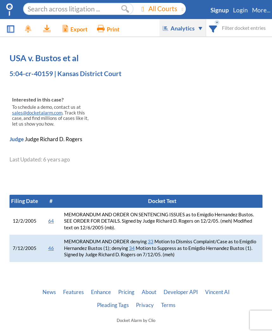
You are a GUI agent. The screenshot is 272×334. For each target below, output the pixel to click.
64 (51, 221)
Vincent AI (217, 292)
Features (73, 292)
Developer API (181, 292)
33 (150, 241)
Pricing (126, 292)
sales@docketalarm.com (37, 112)
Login (240, 10)
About (149, 292)
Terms (168, 305)
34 (132, 248)
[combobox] (213, 27)
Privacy (145, 305)
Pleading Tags (113, 305)
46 (51, 248)
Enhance (101, 292)
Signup (219, 10)
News (49, 292)
